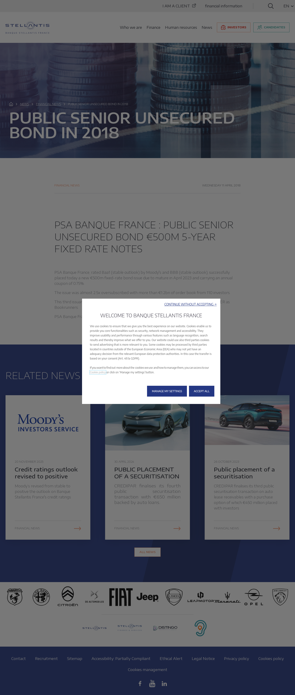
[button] (190, 304)
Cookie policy (98, 372)
